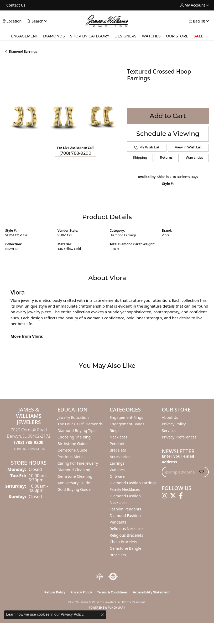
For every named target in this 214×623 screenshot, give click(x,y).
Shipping (140, 157)
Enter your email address (178, 458)
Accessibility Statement (151, 592)
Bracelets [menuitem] (118, 450)
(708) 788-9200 (75, 153)
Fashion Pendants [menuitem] (125, 509)
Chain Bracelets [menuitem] (123, 541)
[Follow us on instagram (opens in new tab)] (164, 496)
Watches (151, 36)
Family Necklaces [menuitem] (125, 489)
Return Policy (54, 592)
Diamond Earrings (23, 51)
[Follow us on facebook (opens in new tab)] (181, 496)
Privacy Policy (174, 423)
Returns (166, 157)
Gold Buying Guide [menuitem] (74, 489)
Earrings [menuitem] (117, 463)
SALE (198, 36)
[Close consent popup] (102, 614)
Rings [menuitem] (114, 430)
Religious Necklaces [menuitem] (127, 528)
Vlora (165, 235)
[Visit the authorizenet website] (113, 576)
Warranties (194, 157)
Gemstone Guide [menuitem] (72, 450)
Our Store (177, 36)
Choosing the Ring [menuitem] (74, 437)
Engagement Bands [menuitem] (127, 423)
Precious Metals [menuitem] (71, 456)
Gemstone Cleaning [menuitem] (75, 476)
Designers (125, 36)
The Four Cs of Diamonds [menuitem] (80, 423)
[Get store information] (29, 449)
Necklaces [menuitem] (118, 437)
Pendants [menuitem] (118, 443)
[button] (192, 5)
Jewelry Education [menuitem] (73, 417)
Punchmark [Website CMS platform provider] (116, 607)
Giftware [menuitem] (117, 476)
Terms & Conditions (112, 592)
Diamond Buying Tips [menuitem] (76, 430)
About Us (170, 417)
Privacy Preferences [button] (179, 437)
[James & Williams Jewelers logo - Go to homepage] (107, 21)
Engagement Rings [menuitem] (126, 417)
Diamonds (54, 36)
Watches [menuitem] (117, 469)
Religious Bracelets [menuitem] (126, 535)
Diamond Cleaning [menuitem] (74, 469)
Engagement (24, 36)
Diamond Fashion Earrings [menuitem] (133, 482)
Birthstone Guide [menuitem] (73, 443)
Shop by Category (89, 36)
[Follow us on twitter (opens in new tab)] (173, 496)
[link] (15, 5)
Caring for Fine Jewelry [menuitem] (78, 463)
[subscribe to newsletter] (201, 472)
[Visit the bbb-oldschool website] (99, 576)
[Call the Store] (29, 442)
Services (169, 430)
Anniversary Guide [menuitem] (74, 482)
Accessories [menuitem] (120, 456)
